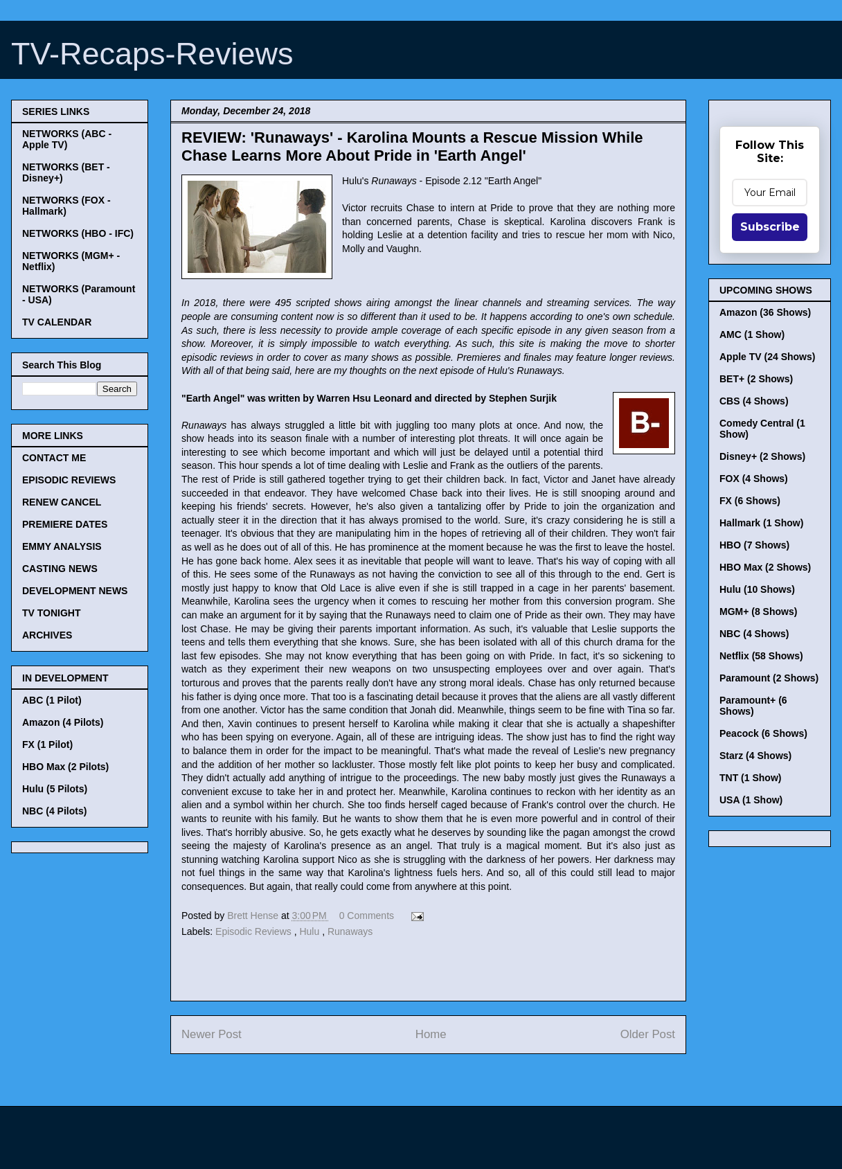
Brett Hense (254, 915)
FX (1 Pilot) (47, 744)
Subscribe (770, 226)
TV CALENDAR (56, 322)
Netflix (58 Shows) (761, 655)
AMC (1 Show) (752, 334)
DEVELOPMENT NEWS (74, 590)
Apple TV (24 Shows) (767, 356)
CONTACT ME (54, 457)
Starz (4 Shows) (755, 755)
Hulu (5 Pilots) (54, 788)
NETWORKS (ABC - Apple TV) (66, 139)
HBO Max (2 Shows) (765, 567)
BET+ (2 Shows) (756, 378)
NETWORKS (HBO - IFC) (78, 233)
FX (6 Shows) (749, 500)
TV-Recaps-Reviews (152, 53)
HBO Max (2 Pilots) (65, 766)
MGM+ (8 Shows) (758, 611)
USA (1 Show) (750, 799)
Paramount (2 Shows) (768, 678)
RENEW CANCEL (61, 502)
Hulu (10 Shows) (757, 589)
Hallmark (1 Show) (761, 522)
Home (431, 1034)
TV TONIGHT (51, 612)
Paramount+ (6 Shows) (753, 706)
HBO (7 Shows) (754, 545)
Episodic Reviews (254, 931)
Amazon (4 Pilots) (62, 722)
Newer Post (211, 1034)
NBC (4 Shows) (754, 633)
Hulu (310, 931)
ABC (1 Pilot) (52, 700)
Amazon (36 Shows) (765, 312)
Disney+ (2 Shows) (762, 456)
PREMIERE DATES (64, 524)
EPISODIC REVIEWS (69, 479)
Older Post (647, 1034)
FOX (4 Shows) (753, 478)
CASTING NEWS (60, 568)
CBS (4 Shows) (754, 401)
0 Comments (366, 915)
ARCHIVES (47, 635)
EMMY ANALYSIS (62, 546)
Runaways (350, 931)
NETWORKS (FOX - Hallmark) (66, 206)
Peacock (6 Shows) (763, 733)
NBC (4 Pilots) (54, 810)
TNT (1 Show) (750, 777)
